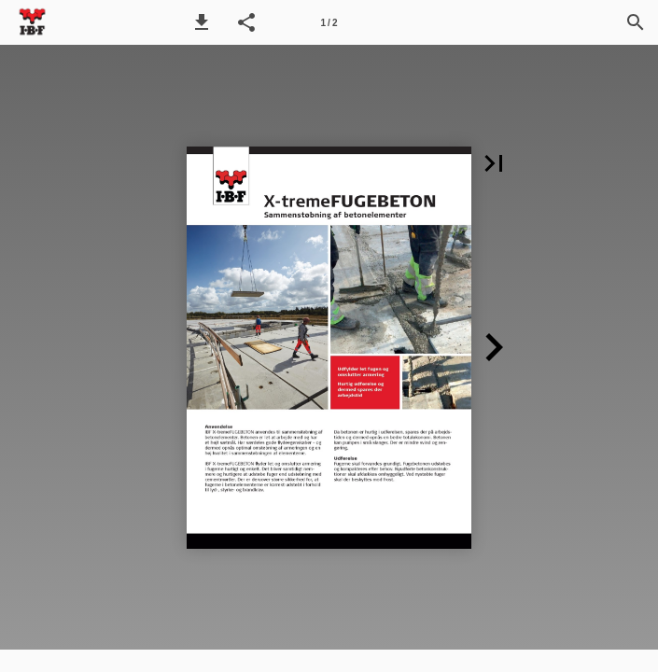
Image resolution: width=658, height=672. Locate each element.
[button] (201, 22)
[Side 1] (329, 22)
